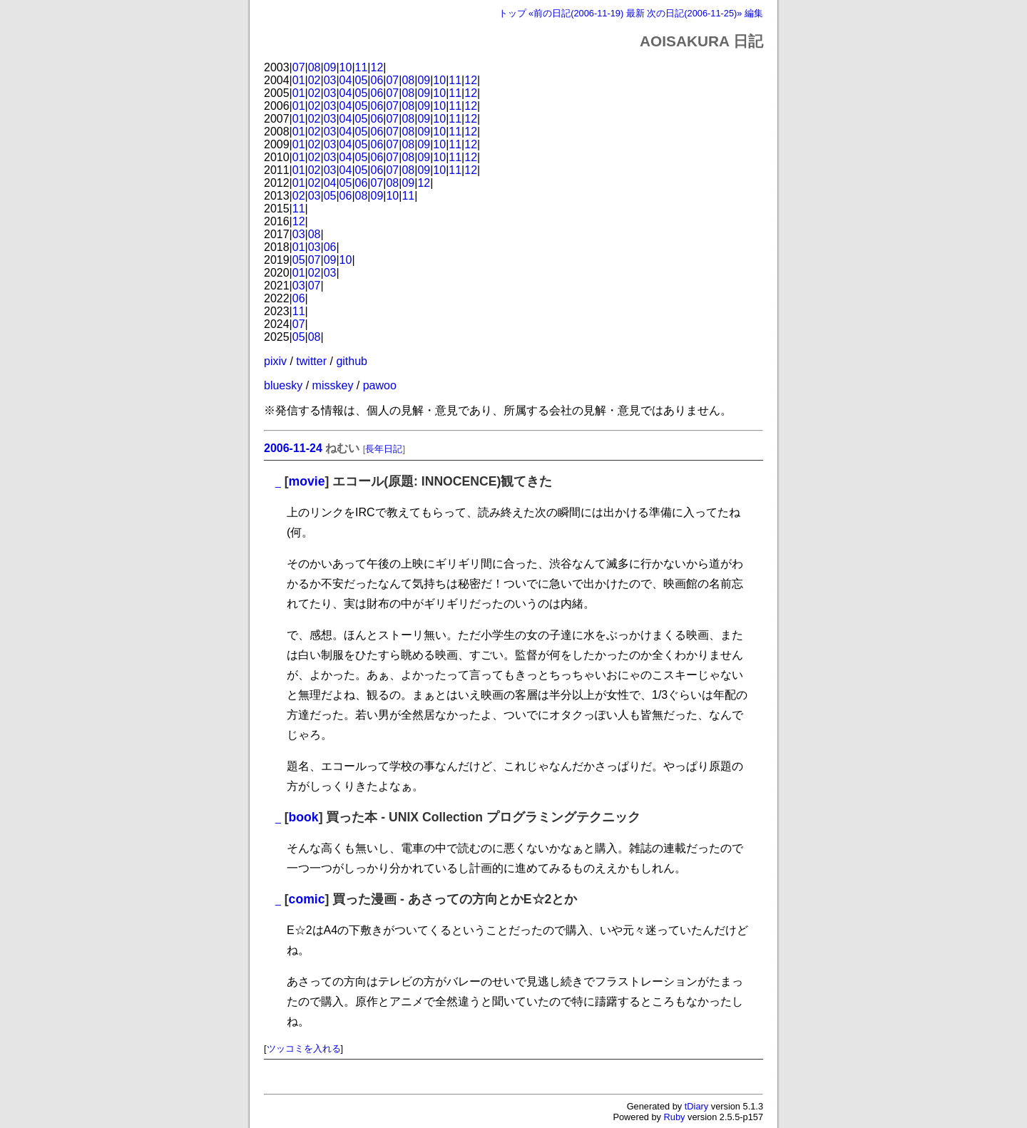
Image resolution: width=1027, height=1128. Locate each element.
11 (361, 67)
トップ (512, 13)
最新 (635, 13)
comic (307, 899)
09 (330, 67)
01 (298, 80)
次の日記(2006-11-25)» (694, 13)
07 (298, 67)
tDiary (696, 1106)
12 (377, 67)
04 (345, 80)
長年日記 (383, 448)
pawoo (380, 385)
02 (314, 80)
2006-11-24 (293, 448)
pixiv (275, 361)
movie (307, 481)
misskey (333, 385)
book (304, 817)
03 (330, 80)
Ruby (674, 1117)
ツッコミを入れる (304, 1048)
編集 (754, 13)
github (351, 361)
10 (345, 67)
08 (314, 67)
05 (361, 80)
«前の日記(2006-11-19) (575, 13)
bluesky (283, 385)
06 (377, 80)
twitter (311, 361)
